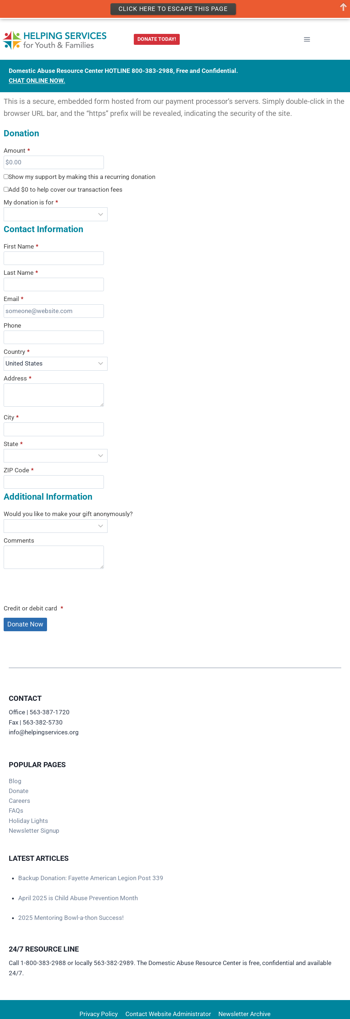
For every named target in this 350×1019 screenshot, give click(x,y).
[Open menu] (307, 39)
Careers (19, 800)
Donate (18, 790)
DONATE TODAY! (156, 39)
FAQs (16, 810)
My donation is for (31, 202)
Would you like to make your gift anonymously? (68, 514)
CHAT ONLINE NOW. (37, 80)
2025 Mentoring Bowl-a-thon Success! (71, 917)
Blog (15, 781)
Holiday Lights (28, 820)
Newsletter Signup (34, 830)
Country (17, 352)
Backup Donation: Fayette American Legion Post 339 (90, 878)
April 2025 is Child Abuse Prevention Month (78, 898)
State (13, 444)
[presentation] (59, 588)
